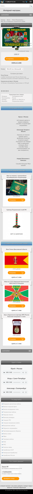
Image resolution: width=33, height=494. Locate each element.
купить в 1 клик (16, 62)
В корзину (13, 200)
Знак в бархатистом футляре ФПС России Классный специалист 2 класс (16, 315)
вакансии (9, 487)
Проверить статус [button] (9, 478)
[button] (31, 6)
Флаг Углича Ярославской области (16, 249)
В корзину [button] (10, 59)
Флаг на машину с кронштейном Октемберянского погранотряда (16, 176)
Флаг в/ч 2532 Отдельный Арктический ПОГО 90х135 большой (16, 282)
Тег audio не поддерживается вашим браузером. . (15, 372)
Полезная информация (19, 487)
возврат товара (28, 486)
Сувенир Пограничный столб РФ (16, 210)
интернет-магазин (5, 486)
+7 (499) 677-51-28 (10, 1)
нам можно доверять (17, 486)
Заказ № (10, 467)
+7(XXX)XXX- (10, 472)
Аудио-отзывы (16, 362)
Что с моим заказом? (16, 461)
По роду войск (16, 400)
